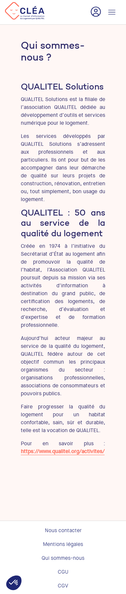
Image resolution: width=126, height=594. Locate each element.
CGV (63, 585)
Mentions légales (63, 544)
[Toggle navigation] (112, 12)
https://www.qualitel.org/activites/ (63, 451)
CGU (63, 572)
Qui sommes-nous (63, 558)
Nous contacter (63, 530)
